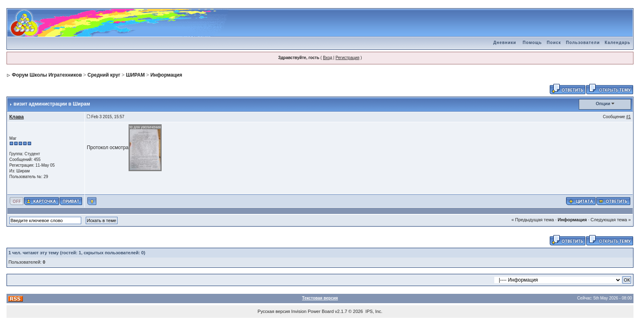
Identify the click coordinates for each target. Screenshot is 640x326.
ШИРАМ (135, 75)
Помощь (532, 42)
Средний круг (103, 75)
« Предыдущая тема (532, 219)
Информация (166, 75)
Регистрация (347, 57)
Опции (603, 103)
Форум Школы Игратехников (47, 75)
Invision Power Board (312, 311)
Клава (16, 117)
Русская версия (274, 311)
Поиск (554, 42)
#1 (628, 117)
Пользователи (583, 42)
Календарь (618, 42)
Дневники (504, 42)
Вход (327, 57)
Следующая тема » (611, 219)
